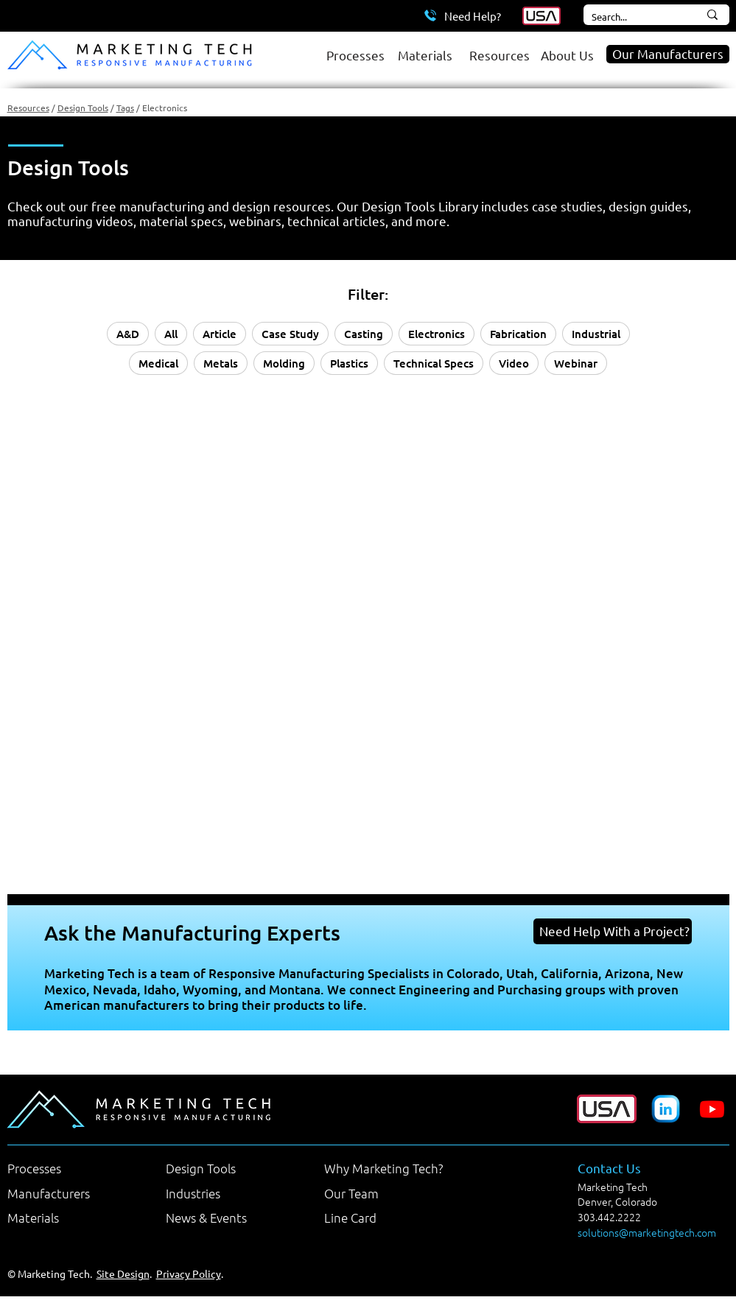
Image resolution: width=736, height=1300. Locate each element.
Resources (28, 107)
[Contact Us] (638, 1168)
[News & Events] (226, 1217)
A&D (127, 333)
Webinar (575, 363)
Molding (284, 363)
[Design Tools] (226, 1168)
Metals (220, 363)
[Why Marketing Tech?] (384, 1168)
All (171, 333)
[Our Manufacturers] (667, 54)
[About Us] (569, 54)
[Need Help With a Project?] (612, 931)
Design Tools (82, 107)
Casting (363, 333)
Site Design (123, 1273)
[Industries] (226, 1193)
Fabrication (518, 333)
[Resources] (497, 54)
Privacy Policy (188, 1273)
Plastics (349, 363)
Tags (125, 107)
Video (514, 363)
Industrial (596, 333)
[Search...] (628, 16)
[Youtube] (712, 1109)
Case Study (290, 333)
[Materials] (426, 54)
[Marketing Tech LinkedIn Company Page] (665, 1109)
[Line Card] (384, 1217)
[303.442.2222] (632, 1217)
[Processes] (354, 54)
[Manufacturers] (68, 1193)
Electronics (436, 333)
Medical (158, 363)
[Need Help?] (462, 15)
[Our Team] (384, 1193)
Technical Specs (433, 363)
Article (219, 333)
